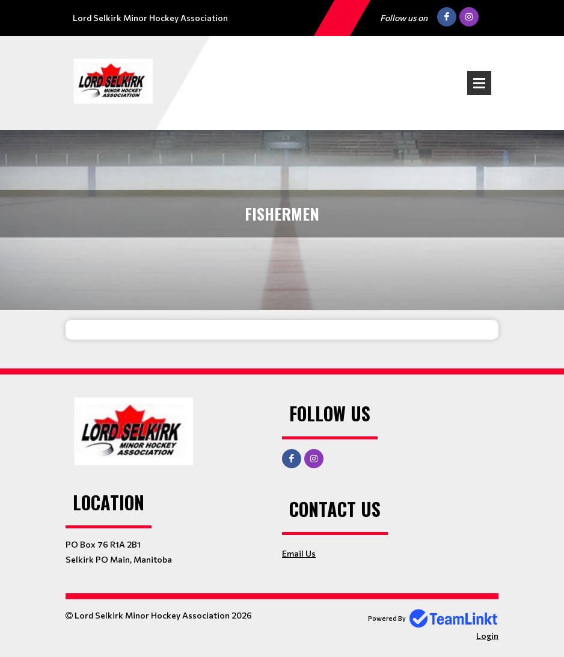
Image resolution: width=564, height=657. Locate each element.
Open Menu (479, 83)
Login (487, 636)
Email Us (299, 553)
